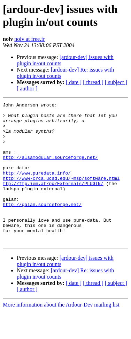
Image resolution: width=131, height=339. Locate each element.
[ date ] (74, 82)
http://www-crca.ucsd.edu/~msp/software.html (61, 194)
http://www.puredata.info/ (37, 187)
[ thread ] (93, 82)
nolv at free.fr (29, 39)
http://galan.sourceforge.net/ (42, 225)
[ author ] (27, 88)
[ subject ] (116, 82)
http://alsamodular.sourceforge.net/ (50, 168)
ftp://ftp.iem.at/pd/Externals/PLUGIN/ (53, 200)
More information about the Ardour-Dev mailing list (61, 333)
